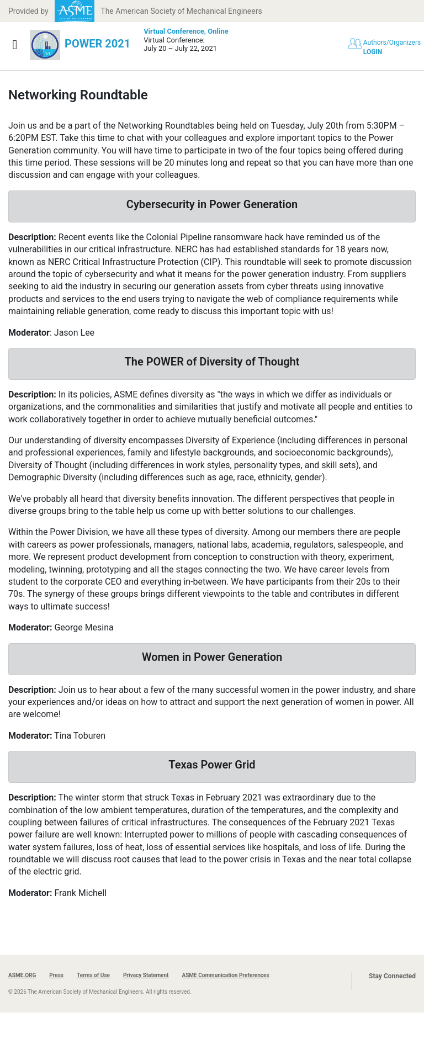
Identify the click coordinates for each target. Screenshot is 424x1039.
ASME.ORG (22, 975)
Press (56, 975)
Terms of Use (93, 975)
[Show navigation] (15, 45)
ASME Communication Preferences (225, 975)
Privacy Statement (146, 975)
